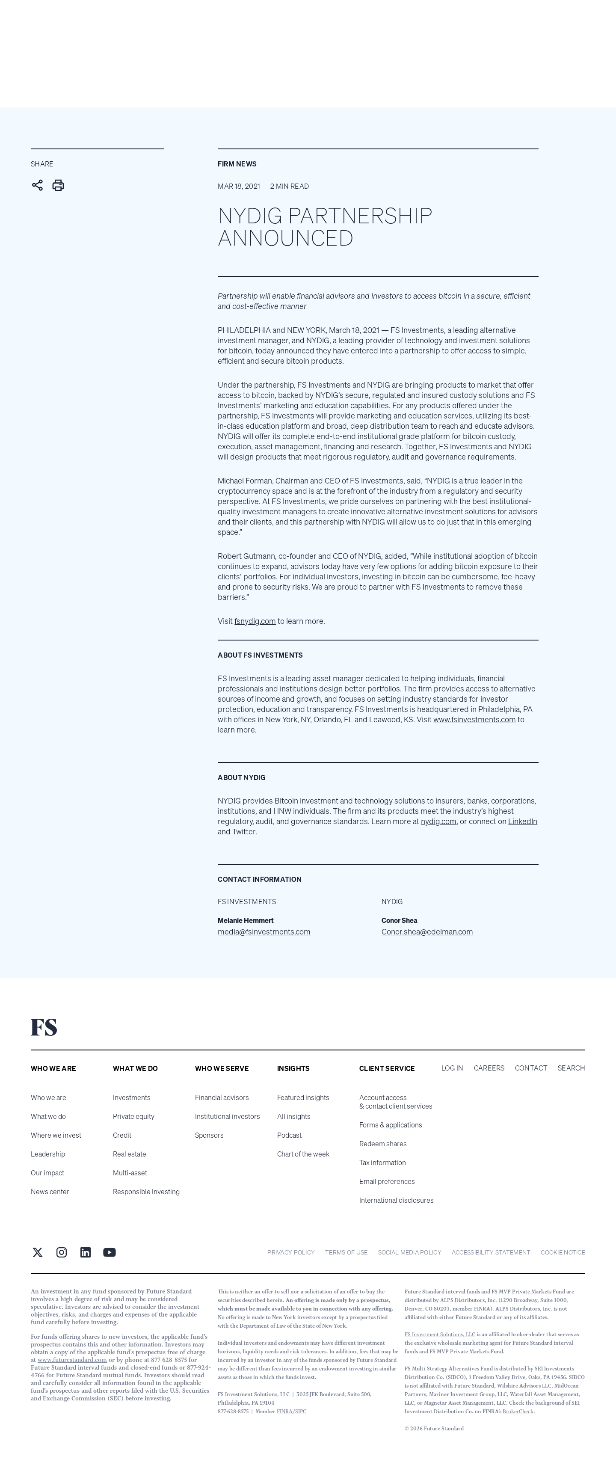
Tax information (382, 1162)
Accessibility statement (491, 1252)
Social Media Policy (409, 1252)
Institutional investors (227, 1116)
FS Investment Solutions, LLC (440, 1334)
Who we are (48, 1097)
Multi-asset (130, 1173)
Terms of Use (346, 1252)
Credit (122, 1135)
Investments (132, 1097)
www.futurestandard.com (72, 1360)
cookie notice (563, 1252)
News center (50, 1191)
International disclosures (396, 1200)
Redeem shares (383, 1143)
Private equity (133, 1116)
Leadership (48, 1154)
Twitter (243, 831)
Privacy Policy (291, 1252)
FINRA (285, 1411)
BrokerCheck (518, 1411)
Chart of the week (303, 1154)
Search (571, 1068)
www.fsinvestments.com (474, 719)
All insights (294, 1116)
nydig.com (438, 821)
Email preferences (387, 1181)
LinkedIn (522, 821)
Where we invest (56, 1135)
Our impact (47, 1173)
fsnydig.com (255, 621)
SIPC (300, 1411)
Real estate (129, 1154)
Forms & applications (390, 1125)
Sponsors (209, 1135)
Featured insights (303, 1097)
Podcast (289, 1135)
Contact (531, 1068)
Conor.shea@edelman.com (427, 931)
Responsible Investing (146, 1191)
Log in (452, 1068)
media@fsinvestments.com (264, 931)
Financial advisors (222, 1097)
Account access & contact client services (395, 1101)
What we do (48, 1116)
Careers (489, 1068)
